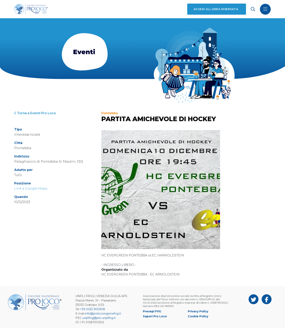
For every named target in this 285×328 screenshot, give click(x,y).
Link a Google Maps (30, 188)
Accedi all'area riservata (216, 9)
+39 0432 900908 (92, 309)
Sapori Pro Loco (155, 316)
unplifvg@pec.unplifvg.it (99, 318)
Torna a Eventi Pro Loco (35, 113)
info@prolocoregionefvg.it (103, 313)
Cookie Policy (198, 316)
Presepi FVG (152, 311)
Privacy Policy (198, 311)
